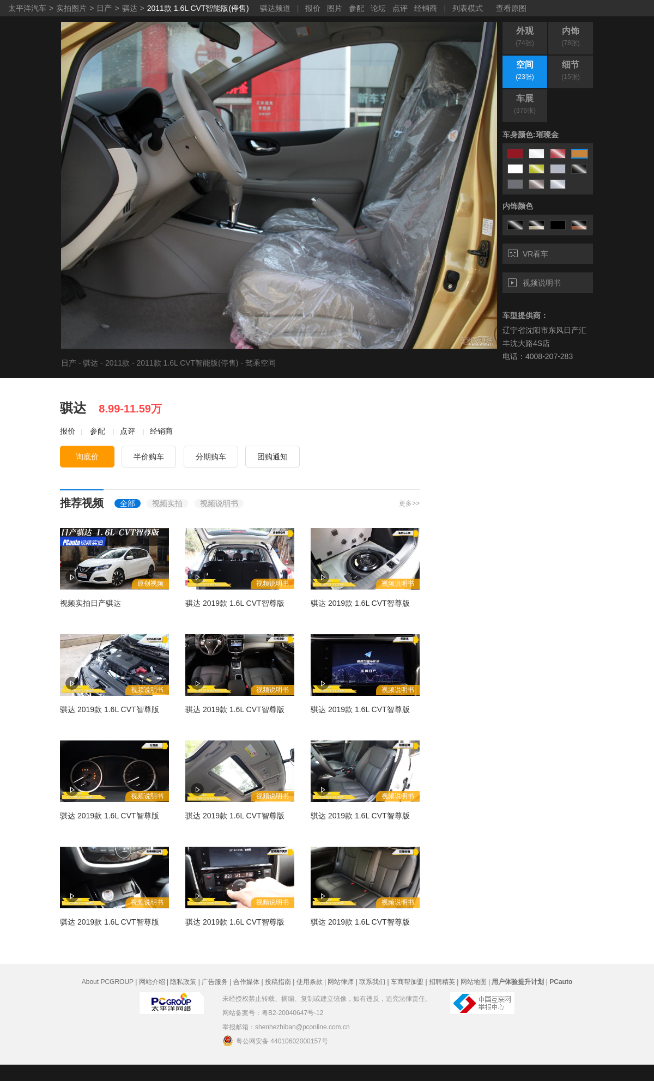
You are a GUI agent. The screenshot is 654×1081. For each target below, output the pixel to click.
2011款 (117, 363)
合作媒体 (246, 982)
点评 (400, 8)
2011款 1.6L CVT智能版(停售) (198, 8)
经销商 (425, 8)
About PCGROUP (108, 982)
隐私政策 (183, 982)
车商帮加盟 (407, 982)
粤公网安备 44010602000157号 (275, 1040)
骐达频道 (275, 8)
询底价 (87, 456)
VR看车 (528, 254)
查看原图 (511, 8)
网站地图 (474, 982)
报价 (312, 8)
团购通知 (272, 456)
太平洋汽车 (27, 8)
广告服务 (215, 982)
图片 (334, 8)
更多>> (409, 503)
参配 (356, 8)
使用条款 (309, 982)
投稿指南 (278, 982)
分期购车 (211, 456)
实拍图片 (71, 8)
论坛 (378, 8)
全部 (127, 503)
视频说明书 (534, 282)
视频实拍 (167, 503)
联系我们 (372, 982)
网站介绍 (152, 982)
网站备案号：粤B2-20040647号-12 (272, 1013)
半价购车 (149, 456)
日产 (104, 8)
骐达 (129, 8)
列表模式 (467, 8)
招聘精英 (442, 982)
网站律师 (341, 982)
